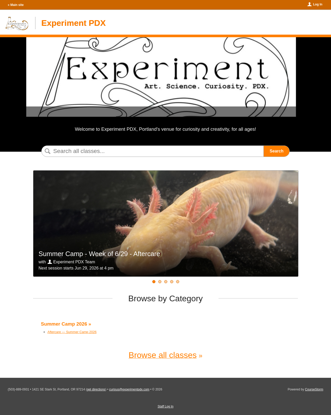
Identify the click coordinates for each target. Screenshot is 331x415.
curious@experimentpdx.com (129, 389)
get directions (96, 389)
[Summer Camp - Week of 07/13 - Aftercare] (165, 281)
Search (276, 151)
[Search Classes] (151, 151)
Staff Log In (165, 406)
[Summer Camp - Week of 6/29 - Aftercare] (153, 281)
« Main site (16, 5)
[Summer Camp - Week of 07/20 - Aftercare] (171, 281)
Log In (317, 4)
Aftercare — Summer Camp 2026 (72, 332)
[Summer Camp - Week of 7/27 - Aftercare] (177, 281)
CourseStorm (314, 389)
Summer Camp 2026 (64, 324)
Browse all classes (163, 355)
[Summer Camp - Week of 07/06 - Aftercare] (159, 281)
